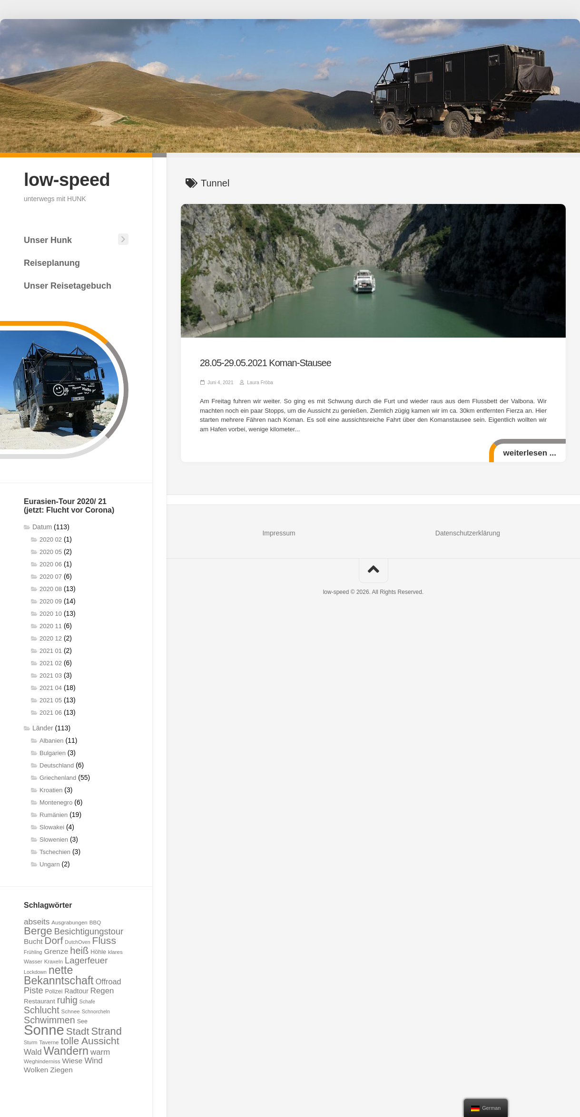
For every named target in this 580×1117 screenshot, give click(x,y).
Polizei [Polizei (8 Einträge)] (54, 991)
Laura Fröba (260, 382)
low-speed (67, 180)
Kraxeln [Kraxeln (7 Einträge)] (53, 961)
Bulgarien (52, 753)
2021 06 (50, 712)
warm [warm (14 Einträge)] (100, 1052)
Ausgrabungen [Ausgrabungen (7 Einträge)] (69, 922)
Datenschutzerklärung (467, 533)
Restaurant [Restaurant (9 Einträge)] (39, 1001)
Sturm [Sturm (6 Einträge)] (30, 1042)
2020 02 (50, 539)
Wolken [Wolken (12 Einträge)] (36, 1070)
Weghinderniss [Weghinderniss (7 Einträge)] (42, 1061)
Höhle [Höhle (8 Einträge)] (98, 952)
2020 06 (50, 564)
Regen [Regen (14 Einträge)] (102, 990)
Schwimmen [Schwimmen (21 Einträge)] (49, 1020)
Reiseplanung (52, 263)
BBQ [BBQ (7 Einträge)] (95, 922)
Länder (42, 728)
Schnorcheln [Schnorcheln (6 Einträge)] (96, 1011)
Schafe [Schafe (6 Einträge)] (87, 1001)
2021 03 (50, 675)
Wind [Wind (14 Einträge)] (93, 1060)
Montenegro (55, 802)
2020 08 (50, 588)
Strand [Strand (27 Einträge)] (106, 1031)
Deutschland (56, 765)
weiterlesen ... (530, 452)
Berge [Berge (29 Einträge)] (38, 931)
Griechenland (57, 777)
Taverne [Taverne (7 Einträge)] (49, 1042)
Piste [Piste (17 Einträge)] (33, 990)
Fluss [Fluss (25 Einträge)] (104, 940)
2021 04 (50, 687)
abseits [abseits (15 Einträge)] (36, 921)
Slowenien (53, 839)
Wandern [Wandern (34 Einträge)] (66, 1051)
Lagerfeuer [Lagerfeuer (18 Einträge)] (86, 960)
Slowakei (51, 827)
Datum (42, 527)
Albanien (51, 740)
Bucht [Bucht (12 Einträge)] (33, 941)
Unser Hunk (48, 240)
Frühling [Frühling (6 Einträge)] (33, 952)
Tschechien (54, 851)
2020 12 (50, 638)
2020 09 (50, 601)
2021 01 (50, 650)
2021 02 (50, 663)
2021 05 (50, 700)
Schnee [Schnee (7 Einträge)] (70, 1011)
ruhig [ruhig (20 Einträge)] (67, 1000)
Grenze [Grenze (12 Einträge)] (56, 951)
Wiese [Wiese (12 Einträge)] (72, 1061)
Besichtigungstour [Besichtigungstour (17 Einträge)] (89, 931)
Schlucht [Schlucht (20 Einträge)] (41, 1010)
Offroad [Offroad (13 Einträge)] (108, 981)
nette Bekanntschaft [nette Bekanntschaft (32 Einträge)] (59, 975)
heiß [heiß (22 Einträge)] (79, 950)
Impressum (278, 533)
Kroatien (50, 790)
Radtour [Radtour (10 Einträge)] (76, 991)
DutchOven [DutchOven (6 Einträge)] (77, 942)
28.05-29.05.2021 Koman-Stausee (265, 363)
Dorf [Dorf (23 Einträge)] (54, 940)
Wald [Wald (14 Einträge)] (33, 1052)
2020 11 (50, 626)
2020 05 (50, 551)
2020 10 (50, 613)
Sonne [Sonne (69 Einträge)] (44, 1030)
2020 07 (50, 576)
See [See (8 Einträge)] (82, 1021)
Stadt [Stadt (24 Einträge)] (77, 1031)
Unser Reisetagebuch (67, 286)
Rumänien (53, 814)
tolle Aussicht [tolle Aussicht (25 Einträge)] (89, 1040)
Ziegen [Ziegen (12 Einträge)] (61, 1070)
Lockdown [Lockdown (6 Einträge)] (35, 972)
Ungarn (49, 864)
